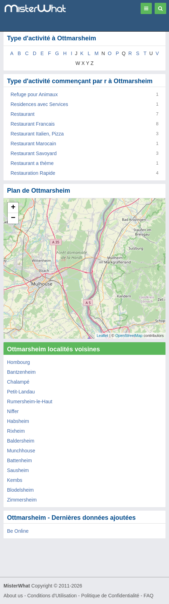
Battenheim (19, 460)
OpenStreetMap (129, 335)
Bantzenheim (21, 372)
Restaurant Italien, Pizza (37, 134)
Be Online (17, 531)
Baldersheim (20, 441)
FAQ (149, 595)
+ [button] (13, 208)
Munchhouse (21, 450)
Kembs (14, 480)
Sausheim (18, 470)
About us (13, 595)
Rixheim (16, 431)
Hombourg (18, 362)
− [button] (13, 218)
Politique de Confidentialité (110, 595)
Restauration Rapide (33, 173)
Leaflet (102, 335)
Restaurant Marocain (33, 143)
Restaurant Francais (33, 124)
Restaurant (22, 114)
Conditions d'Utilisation (52, 595)
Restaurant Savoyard (34, 153)
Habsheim (18, 421)
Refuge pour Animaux (34, 94)
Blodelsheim (20, 490)
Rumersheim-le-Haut (29, 401)
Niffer (13, 411)
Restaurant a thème (32, 163)
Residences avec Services (39, 104)
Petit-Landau (21, 391)
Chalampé (18, 382)
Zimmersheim (22, 500)
